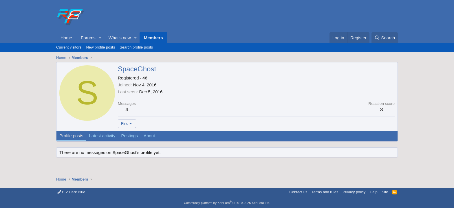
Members (153, 37)
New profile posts (100, 47)
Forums (88, 37)
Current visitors (68, 47)
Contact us (298, 192)
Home (66, 37)
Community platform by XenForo (227, 203)
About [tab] (149, 135)
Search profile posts (136, 47)
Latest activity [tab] (102, 135)
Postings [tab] (129, 135)
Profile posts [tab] (71, 135)
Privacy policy (354, 192)
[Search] (384, 37)
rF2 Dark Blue (71, 192)
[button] (100, 37)
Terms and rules (325, 192)
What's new (120, 37)
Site (385, 192)
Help (374, 192)
